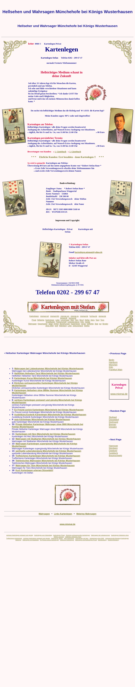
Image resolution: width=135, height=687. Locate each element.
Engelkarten (50, 322)
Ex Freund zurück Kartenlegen (49, 540)
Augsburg (113, 453)
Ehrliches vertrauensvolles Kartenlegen (78, 535)
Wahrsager (32, 324)
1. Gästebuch (60, 151)
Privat (34, 320)
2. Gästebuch (75, 151)
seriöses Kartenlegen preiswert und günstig (19, 535)
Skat (96, 324)
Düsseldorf (114, 419)
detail (51, 324)
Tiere (102, 320)
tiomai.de (63, 318)
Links (70, 326)
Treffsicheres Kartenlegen (14, 538)
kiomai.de (72, 318)
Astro (92, 320)
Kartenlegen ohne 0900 (97, 538)
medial (87, 322)
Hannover (113, 446)
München (113, 365)
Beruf (82, 320)
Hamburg (113, 362)
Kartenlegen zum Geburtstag (43, 535)
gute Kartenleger (69, 538)
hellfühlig (90, 324)
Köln (111, 367)
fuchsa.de (93, 316)
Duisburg (113, 450)
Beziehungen (65, 324)
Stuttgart (113, 417)
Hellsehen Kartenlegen (67, 540)
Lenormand (65, 320)
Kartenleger (49, 320)
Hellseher (40, 320)
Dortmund (113, 422)
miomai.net (44, 316)
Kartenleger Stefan (57, 538)
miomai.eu (75, 316)
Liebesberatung (74, 322)
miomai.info (54, 316)
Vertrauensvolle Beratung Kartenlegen (117, 538)
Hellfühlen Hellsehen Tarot (73, 537)
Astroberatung (102, 540)
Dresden (113, 427)
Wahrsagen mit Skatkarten (30, 540)
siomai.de (102, 316)
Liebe (57, 320)
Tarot (97, 320)
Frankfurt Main (115, 369)
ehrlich (56, 324)
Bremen (112, 424)
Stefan (87, 320)
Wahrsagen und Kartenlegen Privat (86, 540)
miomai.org (65, 316)
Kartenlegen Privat (59, 535)
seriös (83, 324)
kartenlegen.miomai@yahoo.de (88, 252)
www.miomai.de (67, 524)
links (82, 322)
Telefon (86, 326)
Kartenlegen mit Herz (81, 538)
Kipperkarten (42, 324)
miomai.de (84, 316)
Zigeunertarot (78, 326)
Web (72, 320)
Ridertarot (63, 326)
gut (100, 324)
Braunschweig (115, 455)
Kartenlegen (34, 316)
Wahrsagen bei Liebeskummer (100, 535)
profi (56, 326)
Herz (76, 320)
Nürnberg (113, 448)
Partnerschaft (61, 322)
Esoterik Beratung (113, 540)
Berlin (111, 360)
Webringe (18, 540)
